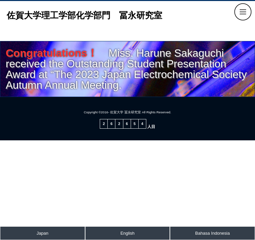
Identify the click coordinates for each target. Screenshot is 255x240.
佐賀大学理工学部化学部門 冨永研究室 (84, 15)
